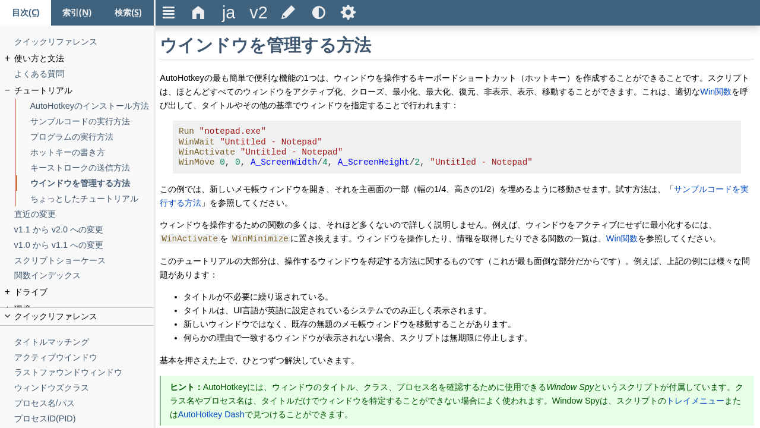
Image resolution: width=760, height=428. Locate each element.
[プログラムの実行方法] (92, 137)
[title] (228, 13)
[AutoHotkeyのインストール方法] (92, 106)
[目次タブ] (25, 13)
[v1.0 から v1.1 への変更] (84, 245)
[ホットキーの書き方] (92, 152)
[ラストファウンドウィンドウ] (84, 372)
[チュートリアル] (84, 90)
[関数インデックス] (84, 275)
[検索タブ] (128, 13)
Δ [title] (198, 12)
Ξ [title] (169, 12)
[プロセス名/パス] (84, 403)
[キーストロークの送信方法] (92, 168)
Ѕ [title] (348, 12)
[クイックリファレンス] (84, 42)
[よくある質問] (84, 74)
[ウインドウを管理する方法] (92, 183)
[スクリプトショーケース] (84, 261)
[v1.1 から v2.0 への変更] (84, 230)
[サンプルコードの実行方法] (92, 121)
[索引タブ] (76, 13)
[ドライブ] (84, 292)
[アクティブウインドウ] (84, 357)
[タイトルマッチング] (84, 342)
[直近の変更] (84, 214)
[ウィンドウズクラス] (84, 388)
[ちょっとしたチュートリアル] (92, 199)
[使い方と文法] (84, 58)
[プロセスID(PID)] (84, 419)
